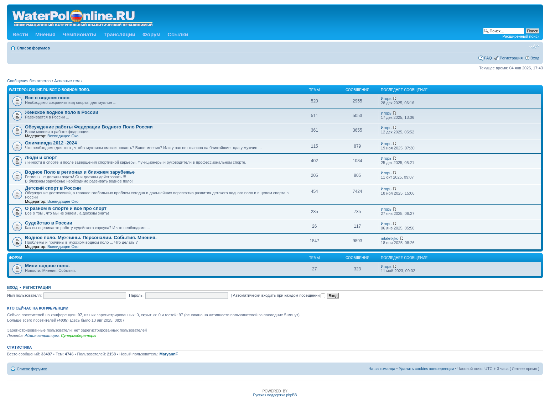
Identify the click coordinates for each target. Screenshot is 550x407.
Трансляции (119, 34)
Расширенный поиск (520, 36)
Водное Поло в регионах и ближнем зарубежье (80, 172)
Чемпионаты (80, 34)
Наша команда (381, 368)
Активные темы (68, 81)
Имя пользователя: (24, 295)
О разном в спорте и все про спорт (66, 208)
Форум (151, 34)
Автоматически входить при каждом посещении (279, 295)
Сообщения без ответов (29, 81)
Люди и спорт (41, 157)
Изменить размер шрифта (534, 46)
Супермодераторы (78, 335)
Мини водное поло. (47, 265)
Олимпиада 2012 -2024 (51, 143)
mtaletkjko (390, 238)
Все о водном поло (47, 97)
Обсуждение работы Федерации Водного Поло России (89, 127)
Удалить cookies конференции (426, 368)
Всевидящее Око (62, 136)
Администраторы (41, 335)
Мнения (45, 34)
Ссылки (177, 34)
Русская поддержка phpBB (275, 395)
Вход (534, 58)
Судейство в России (48, 223)
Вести (20, 34)
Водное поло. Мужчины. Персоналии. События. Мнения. (91, 237)
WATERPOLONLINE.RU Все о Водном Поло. (49, 90)
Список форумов (33, 48)
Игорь (386, 98)
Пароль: (136, 295)
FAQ (488, 58)
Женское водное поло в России (61, 112)
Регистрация (511, 58)
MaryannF (169, 354)
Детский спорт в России (53, 188)
